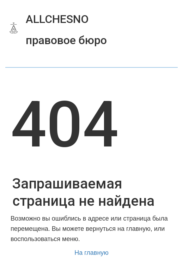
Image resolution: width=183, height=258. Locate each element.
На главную (91, 252)
